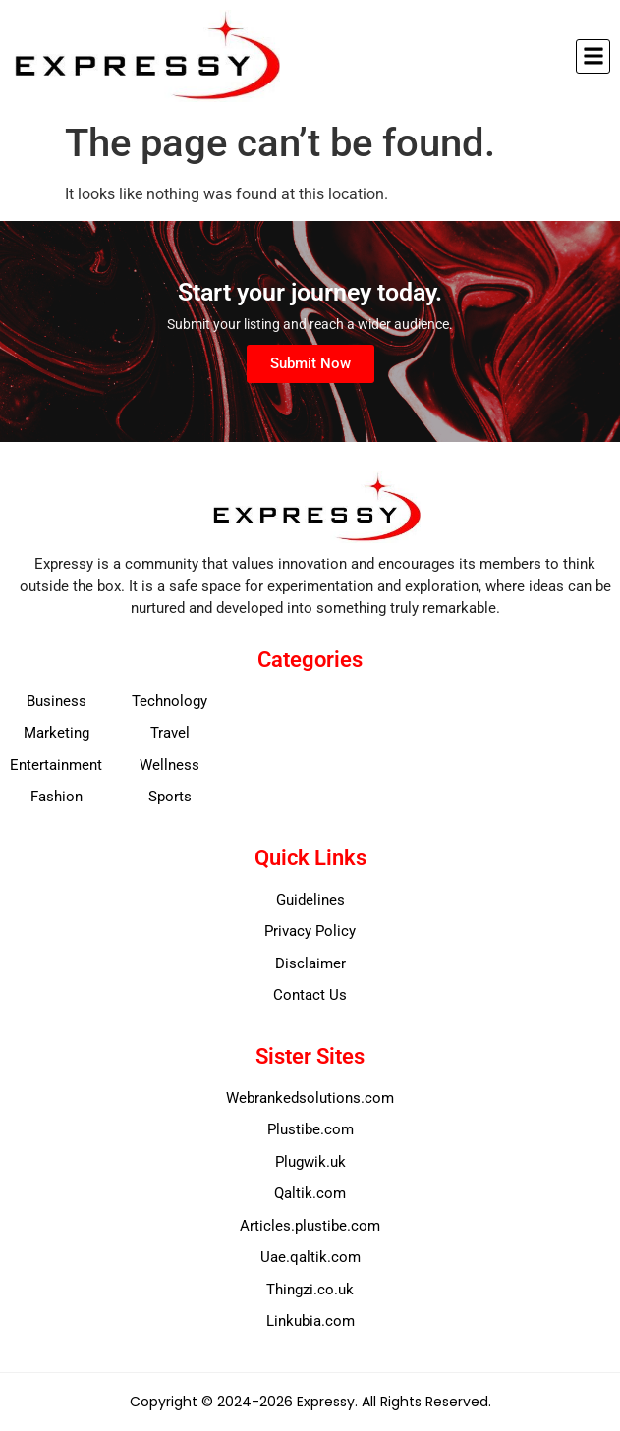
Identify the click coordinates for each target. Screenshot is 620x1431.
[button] (593, 56)
